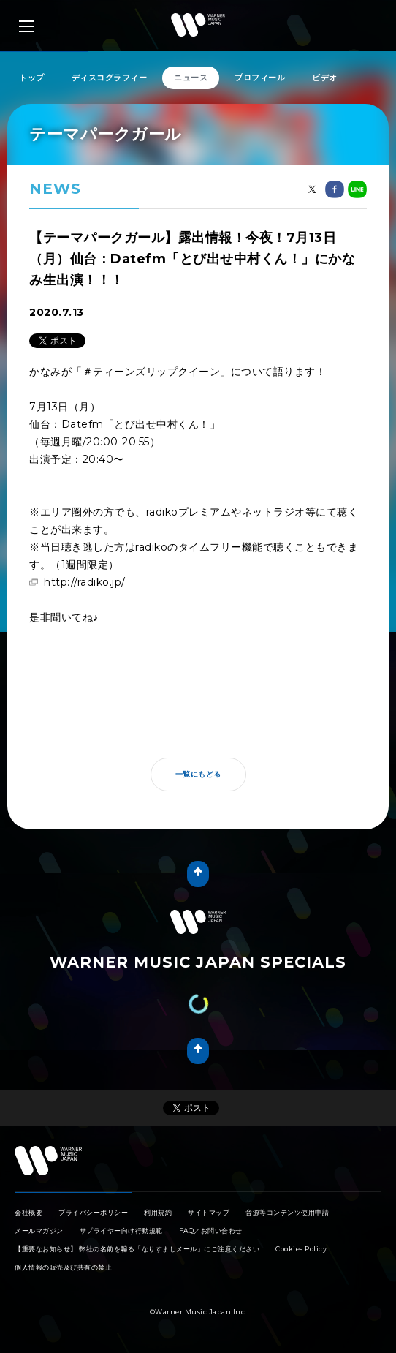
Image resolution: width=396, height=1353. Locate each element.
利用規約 (158, 1212)
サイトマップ (208, 1212)
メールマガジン (39, 1230)
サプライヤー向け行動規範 (121, 1230)
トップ (32, 77)
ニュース (190, 77)
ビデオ (325, 77)
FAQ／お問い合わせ (211, 1230)
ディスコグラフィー (110, 77)
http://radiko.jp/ (85, 582)
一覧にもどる (198, 774)
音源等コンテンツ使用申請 (287, 1212)
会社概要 (28, 1212)
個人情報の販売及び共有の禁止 (63, 1267)
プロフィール (260, 77)
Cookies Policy (301, 1249)
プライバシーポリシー (93, 1212)
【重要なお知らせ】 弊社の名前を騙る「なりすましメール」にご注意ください (137, 1249)
